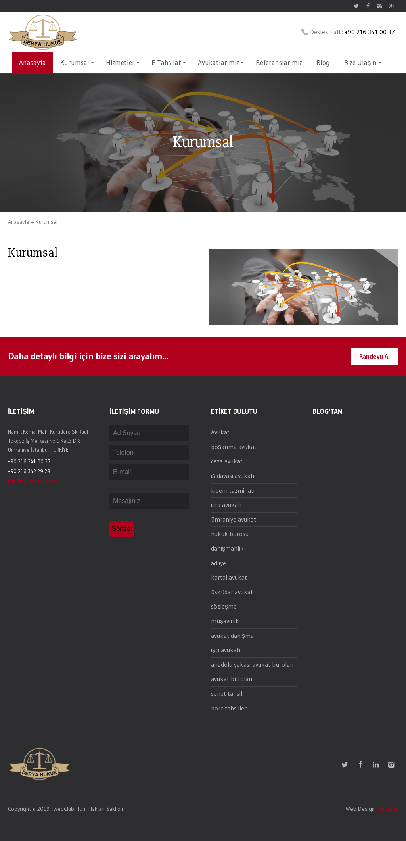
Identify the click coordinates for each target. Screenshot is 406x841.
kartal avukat (229, 577)
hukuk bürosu (230, 534)
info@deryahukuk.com (33, 481)
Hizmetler (123, 62)
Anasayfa (32, 62)
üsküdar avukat (232, 592)
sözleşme (224, 606)
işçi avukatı (225, 650)
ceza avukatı (227, 461)
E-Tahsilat (168, 62)
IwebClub (387, 808)
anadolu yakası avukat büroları (252, 664)
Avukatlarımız (221, 62)
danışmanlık (227, 548)
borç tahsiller (229, 708)
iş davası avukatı (232, 476)
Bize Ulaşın (362, 62)
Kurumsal (77, 62)
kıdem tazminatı (233, 490)
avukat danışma (232, 635)
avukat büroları (231, 679)
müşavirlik (225, 621)
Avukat (220, 432)
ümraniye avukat (233, 519)
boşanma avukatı (234, 447)
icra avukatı (226, 505)
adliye (218, 563)
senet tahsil (226, 693)
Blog (323, 62)
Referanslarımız (279, 62)
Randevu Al (374, 356)
